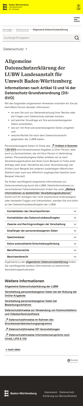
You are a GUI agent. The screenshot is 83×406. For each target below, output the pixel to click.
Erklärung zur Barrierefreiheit (60, 395)
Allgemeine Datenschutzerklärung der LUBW (32, 286)
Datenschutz (66, 392)
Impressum (51, 392)
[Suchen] (77, 38)
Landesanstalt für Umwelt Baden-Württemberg (21, 7)
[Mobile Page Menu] (15, 48)
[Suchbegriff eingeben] (41, 38)
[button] (41, 211)
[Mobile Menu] (77, 19)
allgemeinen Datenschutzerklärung (47, 261)
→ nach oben (12, 349)
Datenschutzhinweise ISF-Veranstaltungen (34, 329)
